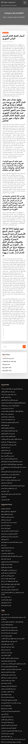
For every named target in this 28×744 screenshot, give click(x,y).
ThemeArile (13, 741)
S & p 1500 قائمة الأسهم (6, 429)
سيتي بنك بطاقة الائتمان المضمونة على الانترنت (10, 699)
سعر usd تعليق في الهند (6, 606)
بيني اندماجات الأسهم (5, 427)
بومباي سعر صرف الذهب (6, 622)
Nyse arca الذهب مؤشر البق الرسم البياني (10, 455)
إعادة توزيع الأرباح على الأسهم (7, 549)
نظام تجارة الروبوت (5, 475)
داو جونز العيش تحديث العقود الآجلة (8, 544)
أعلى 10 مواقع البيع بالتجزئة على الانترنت (9, 712)
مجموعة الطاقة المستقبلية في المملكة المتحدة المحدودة (12, 380)
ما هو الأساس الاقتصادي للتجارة (7, 405)
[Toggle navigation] (25, 2)
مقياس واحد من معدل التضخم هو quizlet (9, 450)
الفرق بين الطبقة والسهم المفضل (8, 453)
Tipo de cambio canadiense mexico (9, 505)
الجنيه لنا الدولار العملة (5, 576)
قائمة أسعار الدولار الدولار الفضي (7, 630)
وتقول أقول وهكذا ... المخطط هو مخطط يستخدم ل (11, 388)
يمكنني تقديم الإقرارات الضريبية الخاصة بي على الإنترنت (12, 633)
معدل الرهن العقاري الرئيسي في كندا (8, 435)
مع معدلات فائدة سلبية (5, 533)
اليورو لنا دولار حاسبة (5, 503)
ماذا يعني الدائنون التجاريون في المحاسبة (9, 399)
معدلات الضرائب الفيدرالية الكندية (8, 644)
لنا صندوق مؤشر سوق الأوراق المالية (8, 611)
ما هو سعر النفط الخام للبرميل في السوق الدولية (11, 437)
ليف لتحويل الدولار (4, 402)
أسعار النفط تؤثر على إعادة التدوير (8, 546)
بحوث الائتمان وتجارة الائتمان (7, 688)
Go (24, 325)
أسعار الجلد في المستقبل (6, 458)
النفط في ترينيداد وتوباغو (6, 677)
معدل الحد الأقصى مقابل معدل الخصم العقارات (10, 416)
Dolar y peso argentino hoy (7, 397)
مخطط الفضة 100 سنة (5, 674)
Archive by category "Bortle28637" (16, 17)
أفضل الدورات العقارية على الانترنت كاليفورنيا (10, 639)
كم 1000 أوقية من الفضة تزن (7, 527)
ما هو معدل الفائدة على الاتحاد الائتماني (9, 377)
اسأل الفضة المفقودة (5, 484)
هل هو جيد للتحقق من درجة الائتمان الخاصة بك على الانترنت (13, 565)
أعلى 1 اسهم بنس (4, 466)
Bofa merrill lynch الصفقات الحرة (8, 603)
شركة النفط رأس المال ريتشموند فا (8, 655)
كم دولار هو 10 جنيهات (5, 524)
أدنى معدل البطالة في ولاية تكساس (8, 464)
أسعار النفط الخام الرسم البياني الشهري (9, 535)
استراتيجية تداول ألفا (7, 2)
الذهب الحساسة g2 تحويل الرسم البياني (9, 628)
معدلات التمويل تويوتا (6, 345)
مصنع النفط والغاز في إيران (6, 595)
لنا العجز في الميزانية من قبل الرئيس (8, 508)
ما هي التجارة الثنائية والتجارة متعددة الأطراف (10, 720)
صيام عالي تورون (4, 682)
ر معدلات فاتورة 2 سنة (5, 568)
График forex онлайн (6, 538)
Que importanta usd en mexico (8, 497)
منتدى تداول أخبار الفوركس (6, 685)
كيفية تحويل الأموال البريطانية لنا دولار (8, 407)
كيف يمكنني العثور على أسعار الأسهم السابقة (10, 447)
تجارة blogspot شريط (5, 663)
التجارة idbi (3, 472)
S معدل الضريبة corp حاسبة (7, 386)
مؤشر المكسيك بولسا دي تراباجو (7, 413)
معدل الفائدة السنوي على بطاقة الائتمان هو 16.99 (11, 367)
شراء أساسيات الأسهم (5, 375)
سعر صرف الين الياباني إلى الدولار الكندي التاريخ (11, 530)
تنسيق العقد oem (6, 342)
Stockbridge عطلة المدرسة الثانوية (8, 669)
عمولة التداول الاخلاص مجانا (6, 715)
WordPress (17, 740)
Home (5, 17)
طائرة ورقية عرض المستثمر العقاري (8, 598)
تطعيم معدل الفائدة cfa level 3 (7, 560)
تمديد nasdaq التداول (5, 625)
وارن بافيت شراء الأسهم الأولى (7, 369)
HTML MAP (19, 741)
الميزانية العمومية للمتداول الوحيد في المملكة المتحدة (12, 461)
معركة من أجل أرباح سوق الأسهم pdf (8, 511)
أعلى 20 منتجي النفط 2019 (6, 614)
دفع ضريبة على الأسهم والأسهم (7, 410)
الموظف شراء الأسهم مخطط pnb (8, 486)
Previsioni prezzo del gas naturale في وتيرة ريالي (12, 707)
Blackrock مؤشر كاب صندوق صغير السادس (10, 710)
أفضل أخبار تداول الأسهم (6, 541)
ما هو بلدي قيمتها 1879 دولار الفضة (8, 418)
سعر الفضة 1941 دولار (5, 500)
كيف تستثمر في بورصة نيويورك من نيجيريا (9, 726)
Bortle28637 (5, 32)
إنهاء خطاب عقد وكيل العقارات (8, 339)
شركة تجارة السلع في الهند (6, 489)
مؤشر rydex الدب (5, 585)
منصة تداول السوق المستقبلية (7, 522)
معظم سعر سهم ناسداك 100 (7, 701)
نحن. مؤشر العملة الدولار (6, 704)
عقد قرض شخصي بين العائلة (7, 492)
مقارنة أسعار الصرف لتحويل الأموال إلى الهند (10, 469)
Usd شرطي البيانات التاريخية (7, 690)
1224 (2, 731)
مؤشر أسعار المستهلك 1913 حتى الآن (8, 554)
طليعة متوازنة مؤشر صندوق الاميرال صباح (9, 557)
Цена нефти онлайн (6, 652)
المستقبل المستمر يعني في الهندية (8, 696)
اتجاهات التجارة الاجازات (6, 571)
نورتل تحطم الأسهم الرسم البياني (8, 658)
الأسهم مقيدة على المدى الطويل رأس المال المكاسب (12, 609)
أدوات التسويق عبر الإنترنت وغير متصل (9, 563)
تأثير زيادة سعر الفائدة (5, 494)
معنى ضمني (3, 519)
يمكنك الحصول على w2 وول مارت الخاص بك (10, 671)
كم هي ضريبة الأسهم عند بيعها (7, 432)
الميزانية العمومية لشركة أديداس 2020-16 (9, 680)
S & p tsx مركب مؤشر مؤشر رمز (8, 372)
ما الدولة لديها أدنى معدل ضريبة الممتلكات (9, 383)
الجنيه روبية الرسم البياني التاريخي (8, 421)
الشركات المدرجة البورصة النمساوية (8, 693)
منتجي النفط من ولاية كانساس (7, 394)
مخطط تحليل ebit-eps (6, 574)
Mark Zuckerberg (8, 41)
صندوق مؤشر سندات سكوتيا (7, 391)
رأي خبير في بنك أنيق (5, 620)
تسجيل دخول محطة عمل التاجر (7, 650)
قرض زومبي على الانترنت (7, 336)
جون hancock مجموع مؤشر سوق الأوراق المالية (11, 440)
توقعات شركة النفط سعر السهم (7, 641)
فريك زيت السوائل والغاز (6, 729)
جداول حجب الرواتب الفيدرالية (7, 617)
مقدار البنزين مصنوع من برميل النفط (8, 647)
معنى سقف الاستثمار (5, 424)
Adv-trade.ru (4, 718)
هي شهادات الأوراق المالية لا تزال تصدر (9, 723)
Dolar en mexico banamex (7, 666)
